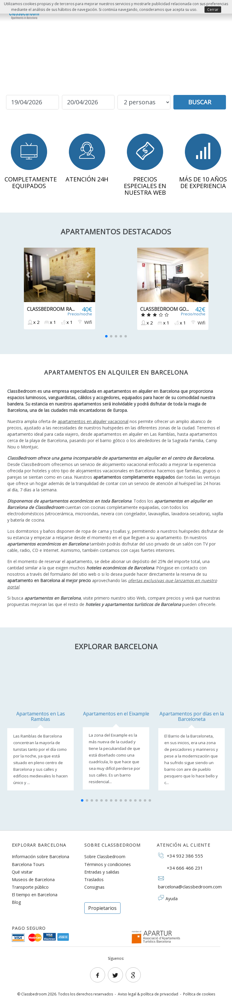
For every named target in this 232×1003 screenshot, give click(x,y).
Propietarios (102, 908)
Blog (16, 902)
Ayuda (172, 898)
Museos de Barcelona (33, 879)
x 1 (50, 322)
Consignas (94, 887)
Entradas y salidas (101, 872)
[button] (29, 275)
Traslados (94, 879)
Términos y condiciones (107, 864)
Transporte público (30, 887)
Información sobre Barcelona (40, 856)
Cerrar (212, 9)
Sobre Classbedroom (104, 856)
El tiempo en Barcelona (34, 894)
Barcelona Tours (28, 864)
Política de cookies (199, 994)
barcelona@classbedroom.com (188, 883)
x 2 (33, 322)
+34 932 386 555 (180, 855)
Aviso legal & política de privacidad (148, 994)
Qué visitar (22, 872)
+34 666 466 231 (180, 867)
